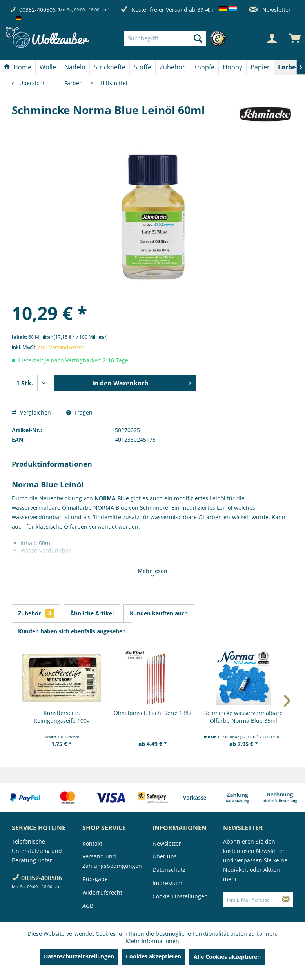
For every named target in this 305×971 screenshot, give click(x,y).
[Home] (17, 67)
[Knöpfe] (203, 67)
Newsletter (270, 9)
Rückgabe (95, 879)
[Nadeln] (74, 67)
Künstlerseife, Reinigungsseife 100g (62, 716)
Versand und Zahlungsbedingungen (112, 861)
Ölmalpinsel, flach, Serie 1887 (153, 712)
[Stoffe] (142, 67)
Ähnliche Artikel (92, 613)
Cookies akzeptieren (153, 956)
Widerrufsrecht (102, 892)
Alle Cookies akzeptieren (227, 956)
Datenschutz (168, 869)
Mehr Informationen (152, 941)
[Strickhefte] (109, 67)
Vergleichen (31, 412)
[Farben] (289, 67)
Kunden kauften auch (159, 613)
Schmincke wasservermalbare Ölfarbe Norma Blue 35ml (243, 716)
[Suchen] (198, 38)
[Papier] (260, 67)
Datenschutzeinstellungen (79, 956)
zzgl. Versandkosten (61, 347)
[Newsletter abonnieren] (286, 899)
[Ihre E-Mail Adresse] (251, 899)
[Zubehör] (172, 67)
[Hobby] (232, 67)
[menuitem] (177, 38)
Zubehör (36, 613)
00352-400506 (37, 9)
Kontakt (92, 843)
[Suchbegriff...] (165, 38)
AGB (87, 905)
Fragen (79, 412)
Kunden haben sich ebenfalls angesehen (72, 631)
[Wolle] (48, 67)
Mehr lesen (152, 571)
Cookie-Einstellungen (180, 896)
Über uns (164, 856)
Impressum (167, 883)
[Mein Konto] (272, 38)
